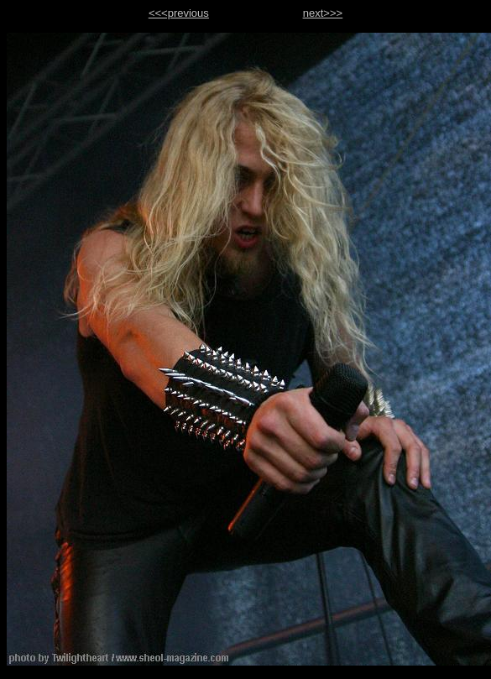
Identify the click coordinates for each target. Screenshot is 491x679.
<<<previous (179, 13)
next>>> (322, 13)
